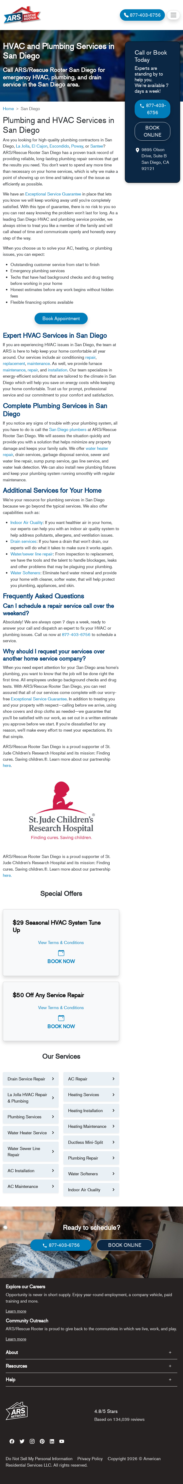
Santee (96, 146)
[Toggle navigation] (173, 15)
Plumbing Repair (83, 1157)
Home (8, 108)
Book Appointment (61, 318)
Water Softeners (25, 572)
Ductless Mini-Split (85, 1142)
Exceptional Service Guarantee (53, 193)
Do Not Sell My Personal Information (39, 1458)
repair (90, 357)
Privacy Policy (90, 1458)
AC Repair (77, 1078)
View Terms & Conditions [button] (61, 942)
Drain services (23, 541)
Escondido (59, 146)
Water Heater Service (27, 1132)
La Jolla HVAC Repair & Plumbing (27, 1097)
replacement (14, 363)
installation (57, 369)
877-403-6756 (76, 634)
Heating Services (83, 1094)
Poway (77, 146)
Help (10, 1379)
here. (7, 875)
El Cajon (39, 146)
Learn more (16, 1311)
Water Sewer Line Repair (24, 1151)
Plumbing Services (24, 1116)
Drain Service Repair (26, 1078)
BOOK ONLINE (152, 131)
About (12, 1352)
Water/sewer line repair (31, 553)
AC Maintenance (23, 1186)
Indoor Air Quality (26, 522)
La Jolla (23, 146)
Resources (16, 1366)
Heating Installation (85, 1110)
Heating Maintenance (87, 1126)
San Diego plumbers (67, 429)
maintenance (38, 363)
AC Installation (21, 1170)
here (7, 765)
